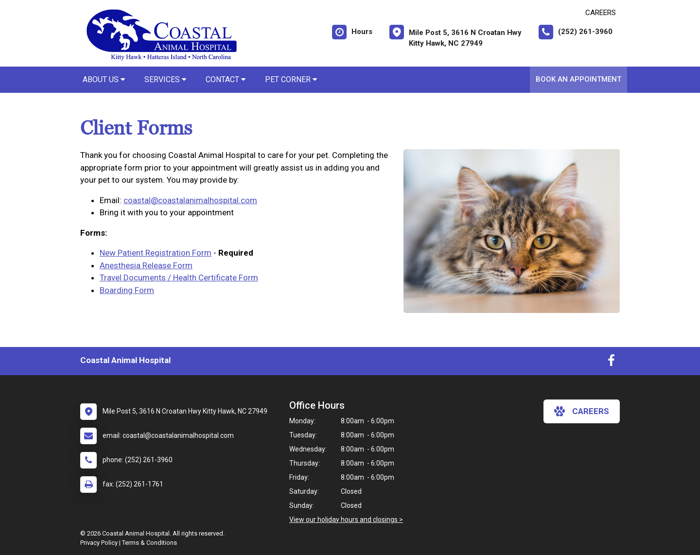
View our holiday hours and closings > (346, 519)
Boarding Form (127, 290)
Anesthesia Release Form (146, 265)
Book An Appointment (578, 79)
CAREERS (600, 12)
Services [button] (165, 79)
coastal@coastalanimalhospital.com (190, 200)
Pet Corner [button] (291, 79)
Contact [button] (225, 79)
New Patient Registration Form (155, 253)
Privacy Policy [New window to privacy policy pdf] (99, 542)
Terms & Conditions (149, 542)
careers (581, 411)
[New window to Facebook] (611, 362)
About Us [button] (104, 79)
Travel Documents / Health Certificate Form (179, 277)
